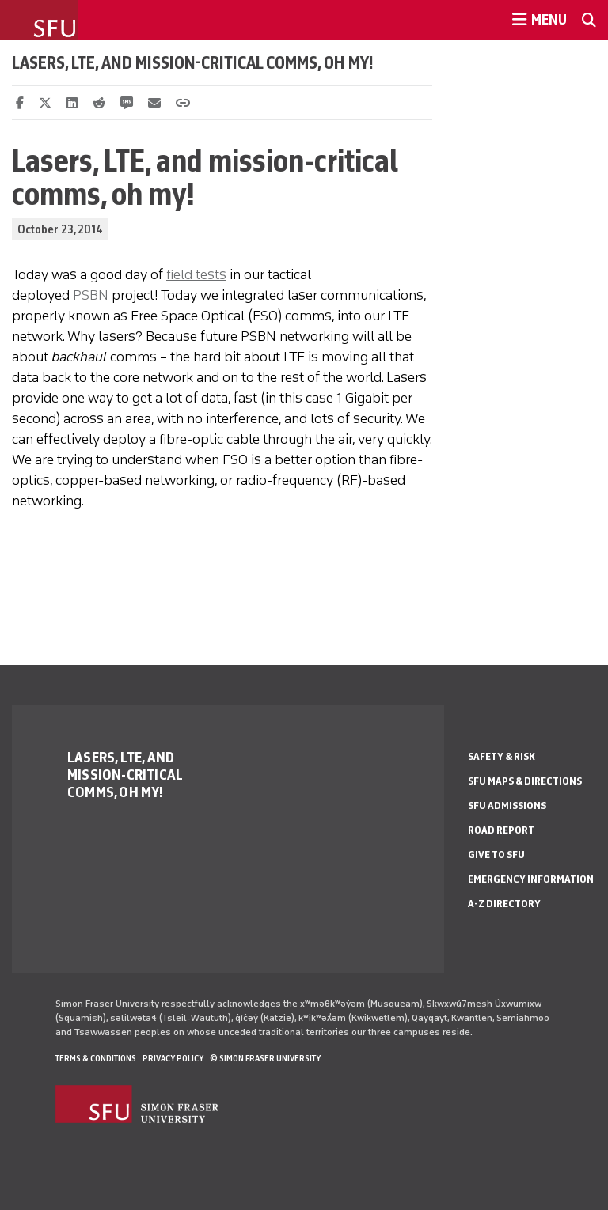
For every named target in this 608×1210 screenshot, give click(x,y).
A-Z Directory (504, 903)
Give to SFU (496, 854)
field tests (196, 274)
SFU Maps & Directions (525, 781)
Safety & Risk (501, 756)
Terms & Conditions (95, 1058)
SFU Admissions (507, 805)
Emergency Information (531, 879)
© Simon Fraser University (265, 1058)
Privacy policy (172, 1058)
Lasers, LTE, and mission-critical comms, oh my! (193, 62)
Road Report (501, 830)
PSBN (90, 295)
